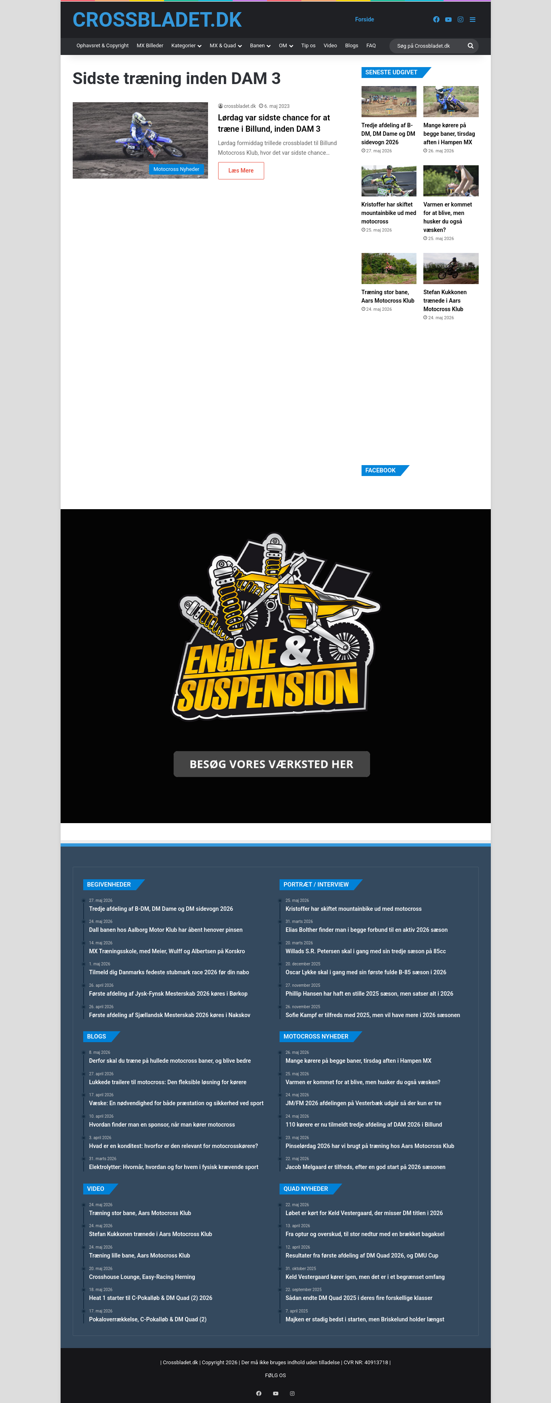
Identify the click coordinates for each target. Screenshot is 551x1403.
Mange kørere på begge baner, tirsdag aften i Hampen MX (449, 133)
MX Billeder (150, 45)
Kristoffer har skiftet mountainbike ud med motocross (389, 213)
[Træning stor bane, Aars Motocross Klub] (389, 268)
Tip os (308, 45)
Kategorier (183, 45)
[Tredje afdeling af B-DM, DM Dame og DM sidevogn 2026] (389, 101)
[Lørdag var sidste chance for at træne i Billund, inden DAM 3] (140, 140)
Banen (257, 45)
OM (283, 45)
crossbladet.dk (240, 106)
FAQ (371, 45)
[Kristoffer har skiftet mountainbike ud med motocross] (389, 180)
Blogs (351, 45)
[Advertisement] (422, 391)
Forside (364, 19)
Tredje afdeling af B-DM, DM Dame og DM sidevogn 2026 (389, 133)
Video (330, 45)
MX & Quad (223, 45)
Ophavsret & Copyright (103, 45)
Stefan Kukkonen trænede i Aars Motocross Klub (445, 300)
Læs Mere (241, 170)
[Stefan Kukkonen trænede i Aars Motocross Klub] (450, 268)
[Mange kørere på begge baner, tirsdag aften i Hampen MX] (450, 101)
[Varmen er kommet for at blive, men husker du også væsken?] (450, 180)
